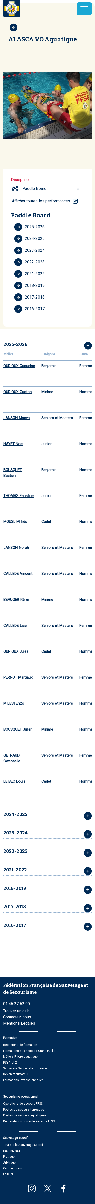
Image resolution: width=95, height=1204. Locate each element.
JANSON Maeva (16, 418)
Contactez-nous (17, 1017)
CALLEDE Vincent (17, 573)
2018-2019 (29, 285)
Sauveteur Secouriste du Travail (25, 1068)
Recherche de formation (20, 1045)
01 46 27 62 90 (16, 1003)
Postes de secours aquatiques (24, 1115)
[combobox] (51, 188)
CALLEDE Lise (15, 625)
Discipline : (20, 179)
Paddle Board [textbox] (34, 188)
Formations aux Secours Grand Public (29, 1051)
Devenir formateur (15, 1074)
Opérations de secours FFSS (23, 1104)
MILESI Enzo (13, 703)
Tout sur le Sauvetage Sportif (23, 1145)
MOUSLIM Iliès (15, 521)
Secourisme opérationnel (20, 1096)
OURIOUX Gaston (17, 392)
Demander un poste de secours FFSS (29, 1121)
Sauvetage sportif (15, 1138)
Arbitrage (9, 1162)
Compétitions (12, 1168)
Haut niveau (11, 1151)
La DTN (8, 1174)
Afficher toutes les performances (41, 201)
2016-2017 (29, 309)
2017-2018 (29, 297)
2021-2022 (29, 274)
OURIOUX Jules (15, 651)
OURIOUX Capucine (19, 366)
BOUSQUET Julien (17, 729)
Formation (10, 1038)
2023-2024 (29, 250)
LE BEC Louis (14, 781)
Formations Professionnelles (23, 1080)
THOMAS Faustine (18, 495)
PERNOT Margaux (17, 677)
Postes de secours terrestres (23, 1109)
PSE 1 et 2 (10, 1062)
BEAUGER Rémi (16, 599)
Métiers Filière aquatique (20, 1056)
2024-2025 (29, 239)
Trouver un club (16, 1011)
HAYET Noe (13, 444)
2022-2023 (29, 262)
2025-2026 (29, 227)
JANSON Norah (16, 547)
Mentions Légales (19, 1023)
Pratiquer (9, 1156)
